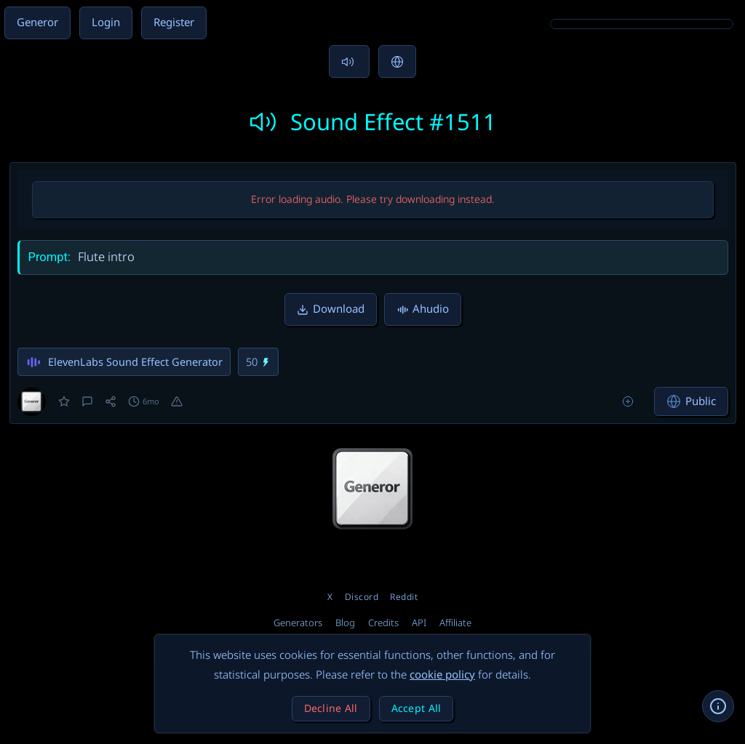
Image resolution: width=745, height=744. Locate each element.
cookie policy (442, 675)
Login (106, 23)
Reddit (404, 597)
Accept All (416, 708)
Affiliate (455, 623)
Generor (37, 23)
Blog (345, 623)
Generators (298, 623)
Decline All (331, 708)
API (419, 623)
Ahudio (423, 309)
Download (330, 309)
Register (174, 23)
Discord (362, 597)
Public (691, 401)
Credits (383, 623)
